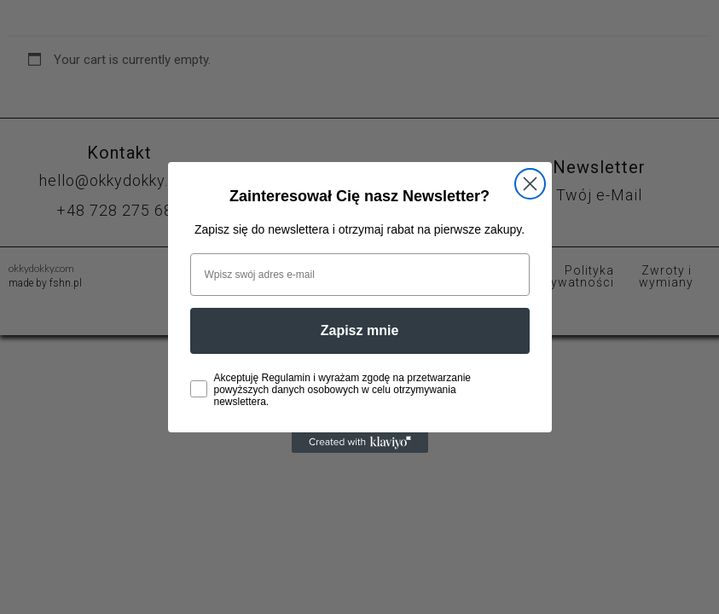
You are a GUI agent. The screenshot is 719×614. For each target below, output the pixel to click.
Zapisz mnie (360, 330)
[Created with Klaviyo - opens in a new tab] (360, 442)
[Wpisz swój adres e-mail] (360, 274)
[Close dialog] (530, 184)
